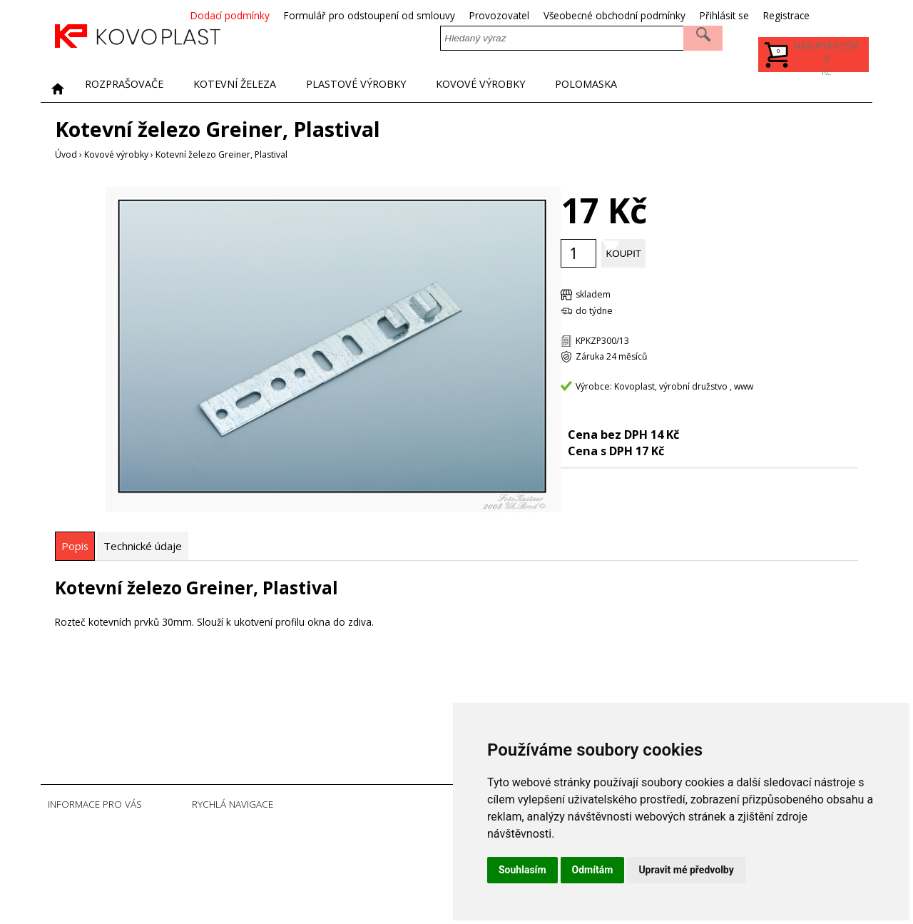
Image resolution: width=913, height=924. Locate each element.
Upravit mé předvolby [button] (685, 869)
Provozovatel (555, 15)
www (743, 386)
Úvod (66, 154)
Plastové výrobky (399, 88)
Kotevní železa (260, 88)
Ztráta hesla (290, 874)
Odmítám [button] (592, 869)
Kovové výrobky (543, 88)
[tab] (75, 545)
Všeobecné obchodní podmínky (670, 15)
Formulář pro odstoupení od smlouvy (425, 15)
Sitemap (282, 903)
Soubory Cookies (300, 889)
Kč (823, 61)
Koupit (659, 252)
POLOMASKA (664, 88)
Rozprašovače (132, 88)
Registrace (842, 15)
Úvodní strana (293, 832)
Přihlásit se (780, 15)
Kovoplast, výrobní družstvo (671, 386)
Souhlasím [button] (522, 869)
